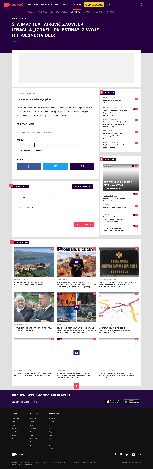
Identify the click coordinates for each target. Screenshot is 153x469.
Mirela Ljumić (26, 94)
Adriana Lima (57, 145)
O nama (14, 462)
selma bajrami (74, 145)
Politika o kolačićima (61, 462)
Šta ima (39, 151)
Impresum (36, 462)
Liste (32, 445)
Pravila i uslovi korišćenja (22, 465)
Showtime (22, 18)
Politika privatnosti (90, 462)
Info (13, 422)
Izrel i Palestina (26, 145)
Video (14, 435)
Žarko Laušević (25, 151)
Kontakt (46, 462)
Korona (33, 419)
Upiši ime (21, 197)
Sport (14, 425)
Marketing (25, 462)
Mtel (13, 439)
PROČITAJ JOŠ (21, 243)
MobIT (14, 432)
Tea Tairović (42, 145)
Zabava (33, 429)
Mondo (14, 414)
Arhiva (76, 462)
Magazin (15, 18)
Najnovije (15, 419)
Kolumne (33, 439)
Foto (32, 442)
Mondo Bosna (54, 414)
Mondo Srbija (35, 414)
